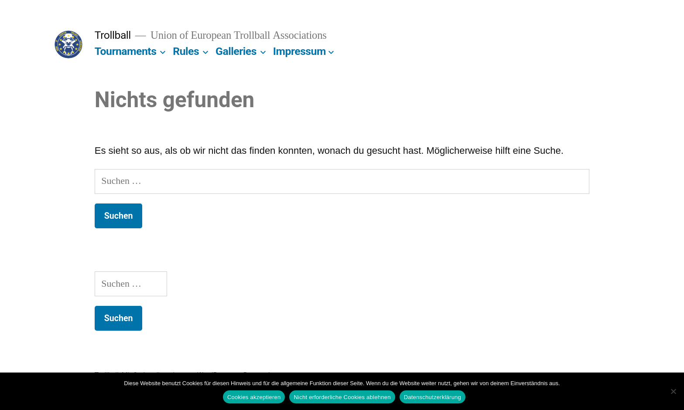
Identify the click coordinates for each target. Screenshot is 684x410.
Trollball (113, 35)
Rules (186, 51)
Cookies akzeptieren (254, 397)
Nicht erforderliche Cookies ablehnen (342, 397)
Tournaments (126, 51)
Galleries (235, 51)
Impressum (299, 51)
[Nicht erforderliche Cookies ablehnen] (673, 391)
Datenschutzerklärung (432, 397)
